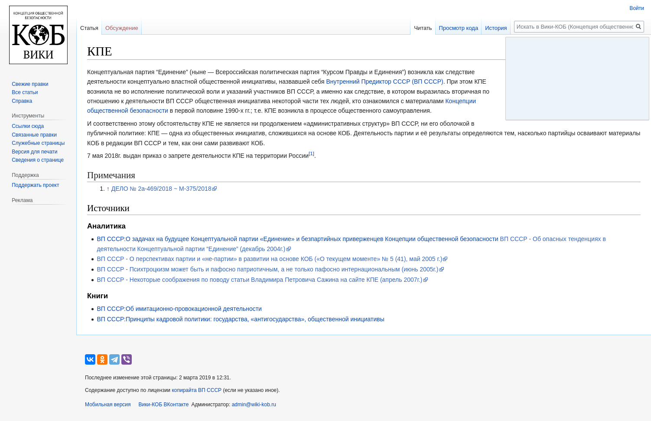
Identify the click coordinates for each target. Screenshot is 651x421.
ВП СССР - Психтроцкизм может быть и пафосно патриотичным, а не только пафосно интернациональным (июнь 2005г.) (267, 269)
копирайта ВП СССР (196, 390)
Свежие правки (30, 84)
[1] (311, 153)
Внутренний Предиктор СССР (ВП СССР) (384, 81)
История (496, 28)
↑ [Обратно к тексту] (108, 188)
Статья (89, 28)
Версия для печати (34, 152)
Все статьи (25, 92)
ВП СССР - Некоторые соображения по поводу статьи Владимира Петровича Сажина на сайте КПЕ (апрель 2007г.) (259, 279)
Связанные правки (34, 135)
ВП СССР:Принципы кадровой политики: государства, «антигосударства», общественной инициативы (240, 319)
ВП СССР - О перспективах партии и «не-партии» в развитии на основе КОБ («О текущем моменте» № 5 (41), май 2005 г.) (269, 258)
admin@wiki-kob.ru (254, 404)
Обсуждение (121, 28)
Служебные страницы (38, 143)
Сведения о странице (38, 160)
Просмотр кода (458, 28)
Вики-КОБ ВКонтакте (164, 404)
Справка (22, 101)
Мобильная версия (108, 404)
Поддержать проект (35, 185)
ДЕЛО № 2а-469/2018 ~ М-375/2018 (161, 188)
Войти (636, 8)
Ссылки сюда (28, 126)
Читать (423, 28)
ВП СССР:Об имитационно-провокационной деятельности (179, 308)
